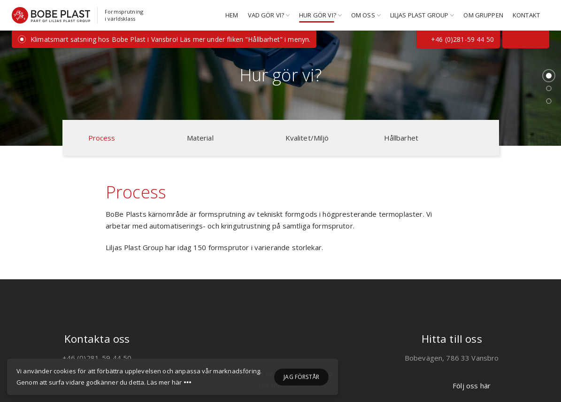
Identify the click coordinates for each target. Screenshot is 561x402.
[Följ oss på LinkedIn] (526, 39)
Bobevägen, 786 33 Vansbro (452, 358)
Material (200, 137)
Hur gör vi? (317, 15)
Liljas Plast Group (419, 15)
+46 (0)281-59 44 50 (458, 39)
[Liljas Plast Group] (280, 340)
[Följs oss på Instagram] (539, 39)
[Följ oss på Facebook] (512, 39)
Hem (231, 15)
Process (101, 137)
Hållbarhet (401, 137)
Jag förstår (301, 377)
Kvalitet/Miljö (307, 137)
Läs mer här (164, 382)
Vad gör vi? (266, 15)
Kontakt (526, 15)
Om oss (363, 15)
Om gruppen (483, 15)
